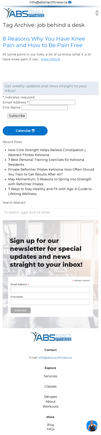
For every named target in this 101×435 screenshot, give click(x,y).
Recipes (50, 397)
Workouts (50, 406)
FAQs (50, 429)
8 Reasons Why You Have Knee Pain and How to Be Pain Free (44, 42)
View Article (50, 59)
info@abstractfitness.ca (50, 2)
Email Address (16, 102)
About (51, 402)
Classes (51, 386)
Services (50, 376)
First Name (12, 107)
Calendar (25, 131)
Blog (50, 425)
